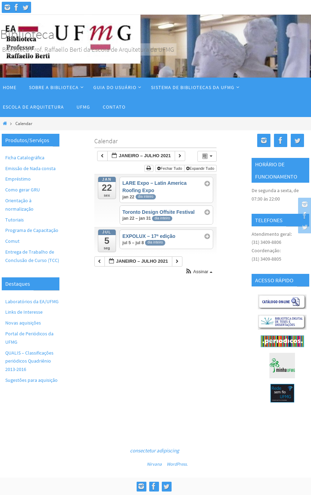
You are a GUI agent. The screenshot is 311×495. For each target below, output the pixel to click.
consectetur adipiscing (154, 450)
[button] (199, 272)
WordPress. (177, 464)
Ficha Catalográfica (24, 157)
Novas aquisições (23, 323)
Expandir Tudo (200, 168)
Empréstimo (18, 179)
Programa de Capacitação (31, 230)
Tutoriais (14, 220)
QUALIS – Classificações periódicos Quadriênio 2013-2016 (29, 361)
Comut (12, 241)
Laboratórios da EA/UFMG (32, 301)
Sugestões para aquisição (31, 380)
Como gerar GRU (22, 190)
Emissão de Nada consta (30, 168)
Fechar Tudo (170, 168)
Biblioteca (27, 34)
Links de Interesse (24, 312)
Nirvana (154, 464)
